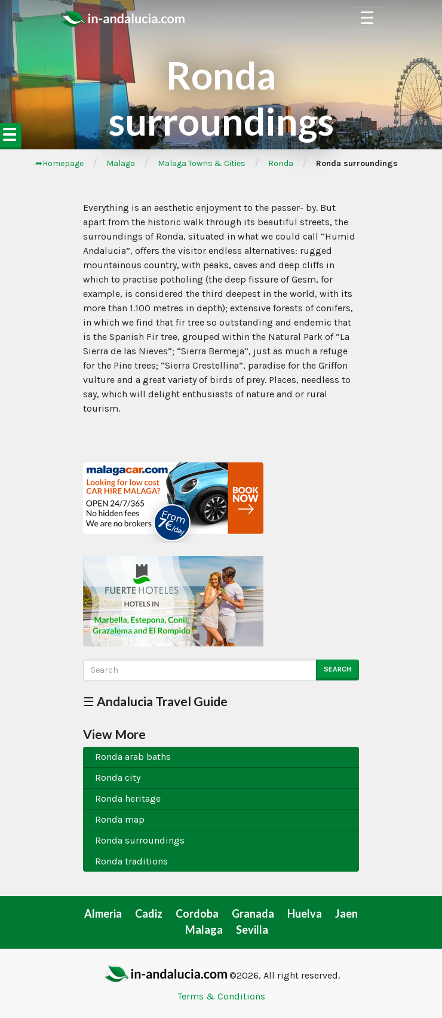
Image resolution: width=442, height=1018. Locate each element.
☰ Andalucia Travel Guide (155, 701)
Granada (253, 913)
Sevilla (252, 929)
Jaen (346, 913)
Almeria (103, 913)
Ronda (280, 163)
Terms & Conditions (221, 996)
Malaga (120, 163)
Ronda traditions (131, 861)
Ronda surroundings (140, 840)
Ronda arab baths (133, 756)
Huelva (304, 913)
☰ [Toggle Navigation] (367, 18)
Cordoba (197, 913)
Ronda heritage (128, 798)
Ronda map (120, 819)
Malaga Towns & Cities (201, 163)
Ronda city (117, 777)
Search (337, 669)
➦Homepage (59, 163)
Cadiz (148, 913)
